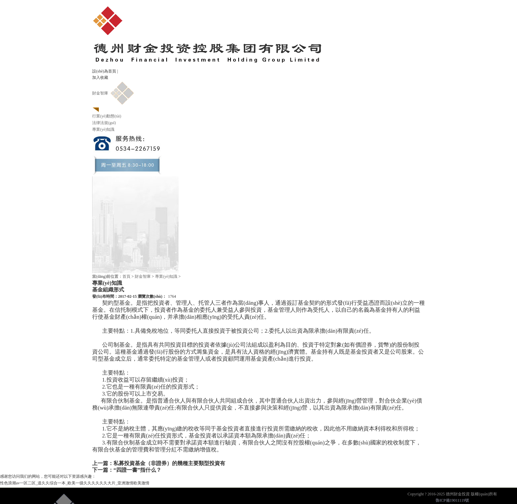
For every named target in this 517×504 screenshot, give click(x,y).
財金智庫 (100, 93)
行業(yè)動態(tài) (106, 116)
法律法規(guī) (104, 122)
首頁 (126, 276)
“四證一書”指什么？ (137, 470)
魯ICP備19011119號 (452, 500)
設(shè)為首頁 (104, 71)
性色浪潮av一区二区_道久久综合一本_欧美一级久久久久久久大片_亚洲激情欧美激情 (74, 483)
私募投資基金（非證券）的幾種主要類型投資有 (169, 463)
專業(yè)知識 (103, 129)
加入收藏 (100, 77)
